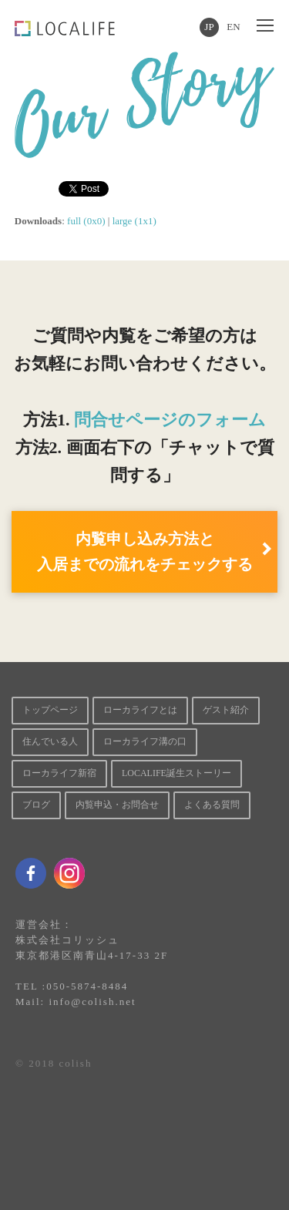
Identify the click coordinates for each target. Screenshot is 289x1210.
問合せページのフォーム (170, 419)
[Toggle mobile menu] (265, 26)
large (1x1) (134, 221)
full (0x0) (86, 221)
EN (233, 26)
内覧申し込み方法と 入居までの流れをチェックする (145, 551)
